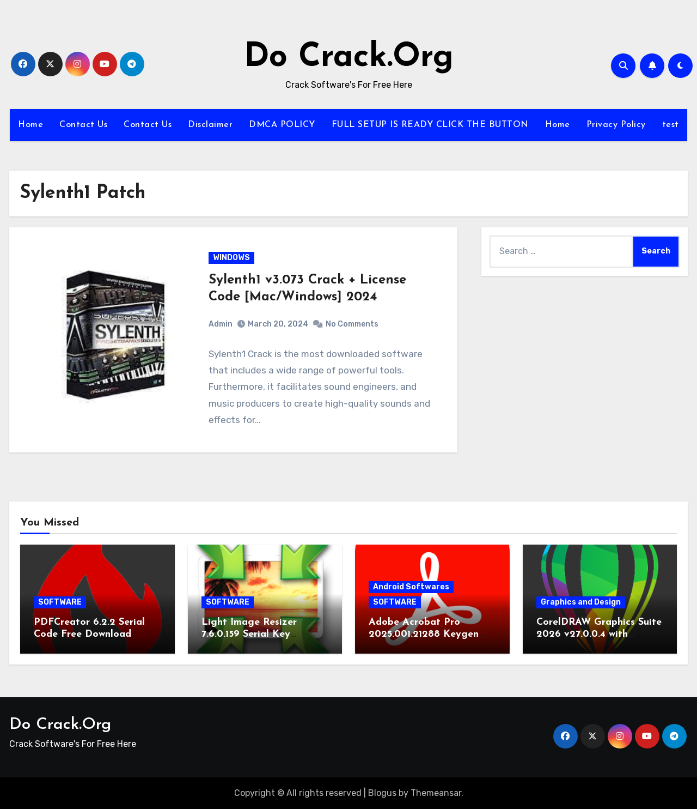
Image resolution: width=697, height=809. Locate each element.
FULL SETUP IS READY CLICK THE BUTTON (430, 124)
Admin (221, 324)
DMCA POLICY (282, 124)
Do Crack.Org (349, 57)
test (670, 124)
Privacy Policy (616, 124)
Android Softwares (411, 586)
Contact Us (83, 124)
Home (30, 124)
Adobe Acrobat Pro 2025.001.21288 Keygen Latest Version (424, 634)
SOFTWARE (60, 602)
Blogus (382, 793)
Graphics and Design (581, 602)
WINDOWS (231, 257)
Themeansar (436, 793)
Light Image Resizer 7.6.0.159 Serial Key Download (249, 634)
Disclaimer (210, 124)
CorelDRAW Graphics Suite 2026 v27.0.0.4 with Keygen (599, 634)
